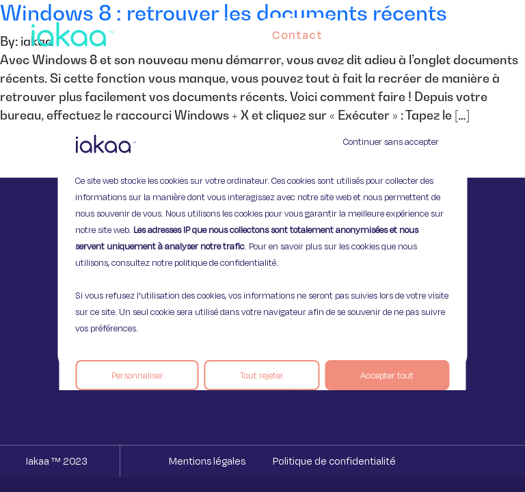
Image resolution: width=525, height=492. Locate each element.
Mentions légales (207, 461)
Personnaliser (137, 375)
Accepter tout (387, 375)
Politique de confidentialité (334, 461)
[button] (485, 31)
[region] (262, 246)
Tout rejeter (262, 375)
